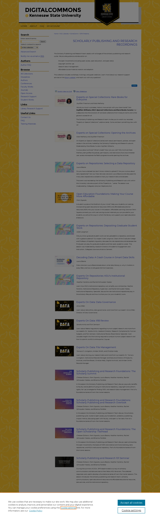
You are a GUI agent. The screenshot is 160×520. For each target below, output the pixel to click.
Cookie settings (68, 508)
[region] (80, 506)
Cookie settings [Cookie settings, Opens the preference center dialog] (131, 510)
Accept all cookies (131, 502)
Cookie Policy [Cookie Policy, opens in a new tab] (35, 511)
